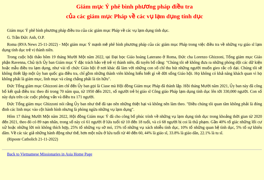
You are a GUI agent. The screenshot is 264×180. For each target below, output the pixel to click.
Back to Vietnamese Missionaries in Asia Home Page (49, 154)
